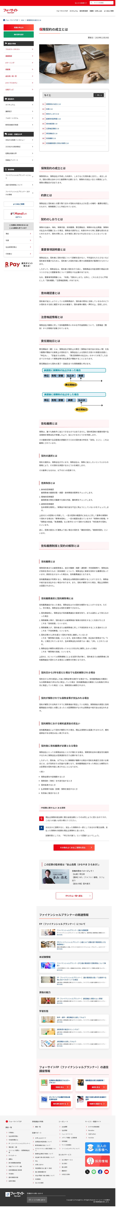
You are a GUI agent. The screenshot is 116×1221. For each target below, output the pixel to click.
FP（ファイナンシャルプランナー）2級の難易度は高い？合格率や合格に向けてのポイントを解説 (81, 978)
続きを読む (60, 935)
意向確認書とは (51, 123)
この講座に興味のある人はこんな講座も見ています (18, 226)
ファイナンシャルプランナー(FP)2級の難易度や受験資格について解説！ (81, 964)
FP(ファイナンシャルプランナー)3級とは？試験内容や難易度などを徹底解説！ (81, 943)
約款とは (49, 109)
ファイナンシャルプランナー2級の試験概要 (72, 930)
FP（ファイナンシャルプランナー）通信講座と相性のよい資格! (80, 999)
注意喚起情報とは (52, 128)
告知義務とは (51, 138)
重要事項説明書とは (53, 119)
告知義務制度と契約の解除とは (57, 143)
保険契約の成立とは (53, 104)
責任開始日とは (51, 133)
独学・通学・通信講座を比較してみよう (71, 1017)
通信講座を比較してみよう (66, 1041)
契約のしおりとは (52, 114)
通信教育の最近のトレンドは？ (68, 1029)
